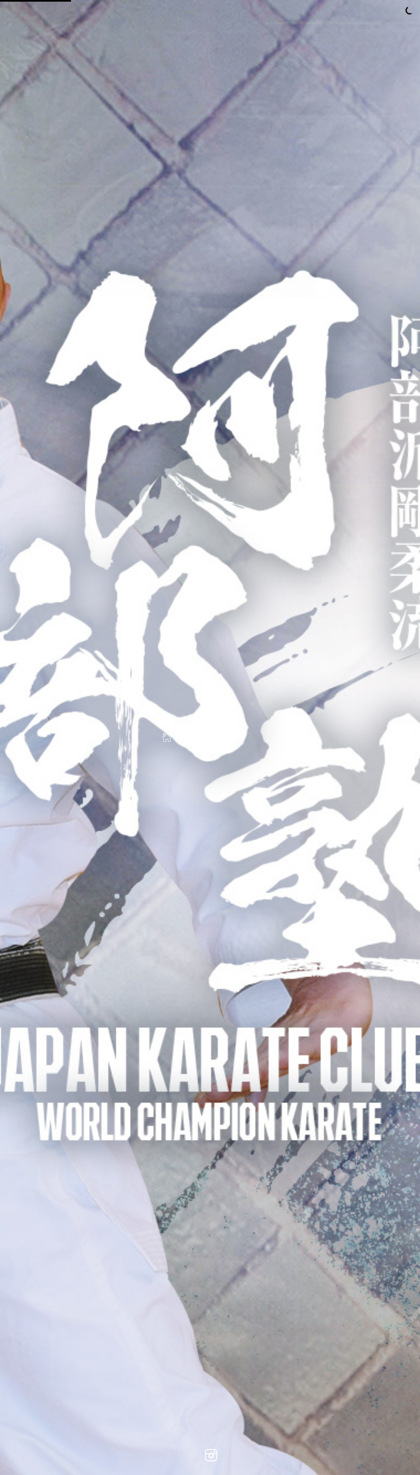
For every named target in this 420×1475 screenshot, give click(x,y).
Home (177, 737)
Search (225, 737)
